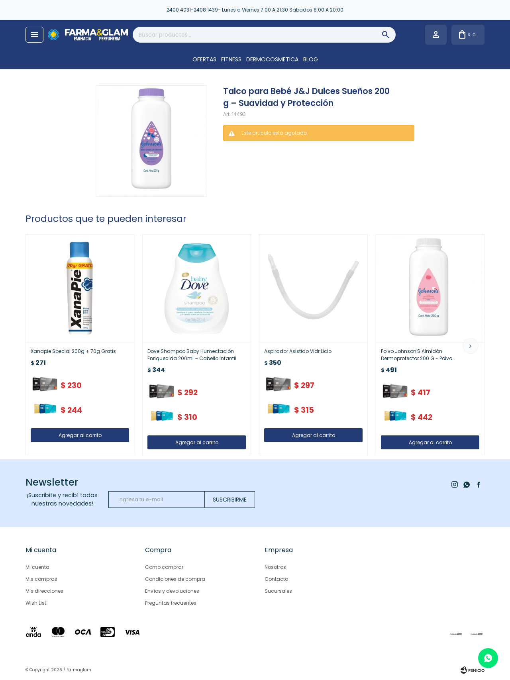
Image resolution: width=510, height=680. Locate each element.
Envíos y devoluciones (172, 591)
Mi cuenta (37, 567)
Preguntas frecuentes (170, 603)
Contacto (276, 579)
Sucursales (278, 591)
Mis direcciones (44, 591)
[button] (471, 346)
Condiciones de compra (175, 579)
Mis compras (41, 579)
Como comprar (164, 567)
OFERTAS (204, 59)
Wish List (36, 603)
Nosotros (275, 567)
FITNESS (231, 59)
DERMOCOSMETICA (272, 59)
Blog (310, 59)
